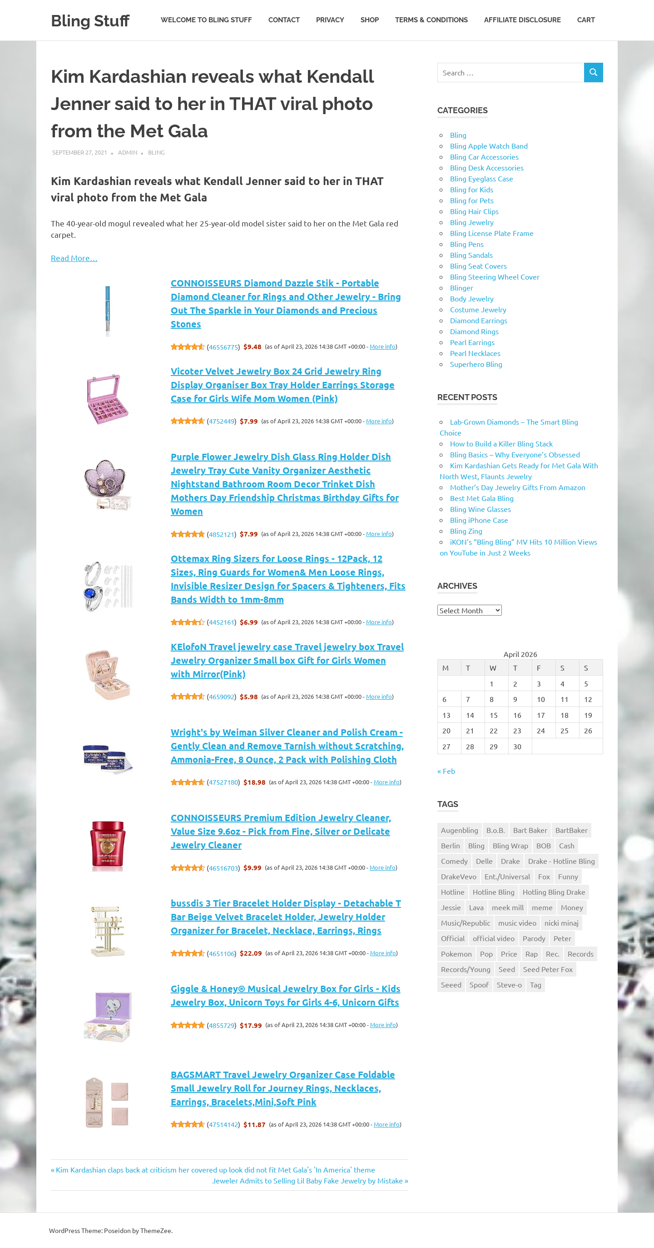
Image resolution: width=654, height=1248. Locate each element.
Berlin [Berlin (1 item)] (450, 845)
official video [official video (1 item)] (494, 937)
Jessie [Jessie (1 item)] (451, 907)
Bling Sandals (471, 254)
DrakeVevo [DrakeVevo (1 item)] (458, 876)
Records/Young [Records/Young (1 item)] (465, 968)
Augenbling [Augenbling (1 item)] (459, 829)
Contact (284, 20)
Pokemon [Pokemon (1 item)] (456, 953)
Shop (370, 20)
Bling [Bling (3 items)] (476, 845)
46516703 (223, 867)
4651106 (221, 953)
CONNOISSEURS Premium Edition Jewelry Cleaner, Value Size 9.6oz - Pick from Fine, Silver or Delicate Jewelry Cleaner (281, 831)
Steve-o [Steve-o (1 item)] (509, 984)
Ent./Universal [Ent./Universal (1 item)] (507, 876)
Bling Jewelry (472, 221)
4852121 (221, 534)
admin (127, 152)
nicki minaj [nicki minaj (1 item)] (562, 922)
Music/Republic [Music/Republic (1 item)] (465, 922)
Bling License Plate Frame (492, 232)
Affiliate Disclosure (522, 20)
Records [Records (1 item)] (581, 953)
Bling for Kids (471, 189)
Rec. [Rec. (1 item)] (553, 953)
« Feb (446, 770)
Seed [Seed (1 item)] (507, 968)
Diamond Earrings (478, 320)
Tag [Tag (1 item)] (535, 984)
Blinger (461, 287)
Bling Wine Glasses (480, 508)
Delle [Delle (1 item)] (484, 860)
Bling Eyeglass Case (481, 178)
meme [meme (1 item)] (542, 907)
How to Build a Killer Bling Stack (501, 443)
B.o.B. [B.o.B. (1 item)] (495, 829)
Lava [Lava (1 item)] (476, 907)
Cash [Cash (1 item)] (567, 845)
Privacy (330, 20)
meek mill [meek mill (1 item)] (508, 907)
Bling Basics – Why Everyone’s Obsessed (515, 454)
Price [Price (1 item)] (509, 953)
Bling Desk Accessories (487, 167)
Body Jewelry (472, 298)
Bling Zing (466, 530)
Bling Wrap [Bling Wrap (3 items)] (510, 845)
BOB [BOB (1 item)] (543, 845)
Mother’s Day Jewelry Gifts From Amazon (517, 486)
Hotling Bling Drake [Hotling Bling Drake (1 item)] (554, 891)
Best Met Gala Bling (482, 497)
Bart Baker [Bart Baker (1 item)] (530, 829)
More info (383, 346)
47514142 (223, 1124)
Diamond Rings (474, 331)
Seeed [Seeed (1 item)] (451, 984)
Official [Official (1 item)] (453, 937)
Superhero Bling (476, 363)
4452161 (221, 621)
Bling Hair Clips (474, 211)
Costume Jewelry (478, 309)
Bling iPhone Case (479, 519)
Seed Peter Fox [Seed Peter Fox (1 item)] (548, 968)
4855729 (221, 1025)
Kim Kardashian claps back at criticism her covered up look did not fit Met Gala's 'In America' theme (215, 1169)
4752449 (221, 420)
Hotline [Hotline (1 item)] (453, 891)
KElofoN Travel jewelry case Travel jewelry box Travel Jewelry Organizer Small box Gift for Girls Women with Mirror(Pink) (287, 660)
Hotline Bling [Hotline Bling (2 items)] (494, 891)
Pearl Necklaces (475, 352)
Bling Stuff (94, 20)
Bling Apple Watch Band (489, 145)
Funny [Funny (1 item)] (568, 876)
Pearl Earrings (472, 341)
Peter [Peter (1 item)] (562, 937)
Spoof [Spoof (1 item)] (479, 984)
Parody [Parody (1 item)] (534, 937)
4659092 (221, 696)
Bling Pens (467, 243)
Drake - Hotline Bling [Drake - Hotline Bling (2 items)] (561, 860)
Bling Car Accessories (484, 156)
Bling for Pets (472, 200)
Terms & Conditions (431, 20)
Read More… (74, 257)
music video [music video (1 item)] (517, 922)
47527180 (223, 781)
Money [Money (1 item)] (572, 907)
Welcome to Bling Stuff (206, 20)
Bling (156, 152)
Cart (586, 20)
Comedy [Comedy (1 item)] (454, 860)
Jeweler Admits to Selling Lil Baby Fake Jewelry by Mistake (307, 1180)
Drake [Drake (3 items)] (510, 860)
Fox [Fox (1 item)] (544, 876)
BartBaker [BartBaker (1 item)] (571, 829)
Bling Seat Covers (478, 265)
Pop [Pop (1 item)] (486, 953)
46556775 (223, 346)
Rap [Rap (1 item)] (531, 953)
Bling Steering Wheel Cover (495, 276)
